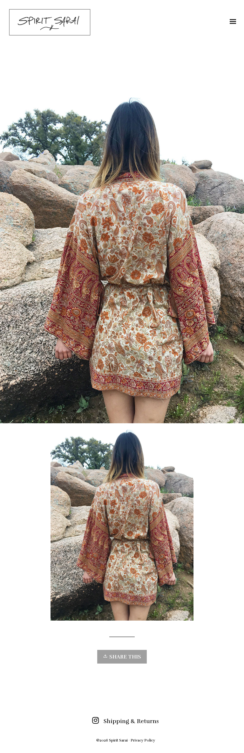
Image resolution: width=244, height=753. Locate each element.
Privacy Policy (143, 740)
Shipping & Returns (131, 721)
